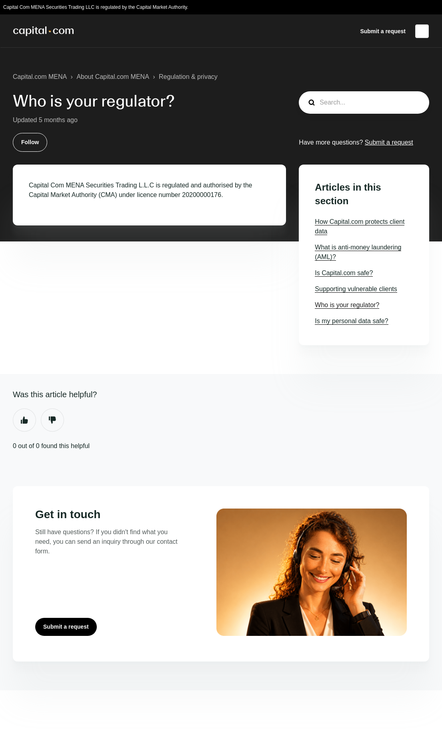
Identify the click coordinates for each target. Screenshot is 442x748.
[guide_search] (364, 102)
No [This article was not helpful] (52, 420)
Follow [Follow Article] (30, 142)
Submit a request (383, 31)
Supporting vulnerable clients (356, 289)
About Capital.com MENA (112, 76)
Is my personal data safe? (351, 321)
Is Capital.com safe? (344, 272)
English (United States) (422, 31)
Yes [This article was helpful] (24, 420)
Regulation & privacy (188, 76)
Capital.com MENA (40, 76)
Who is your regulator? (347, 305)
